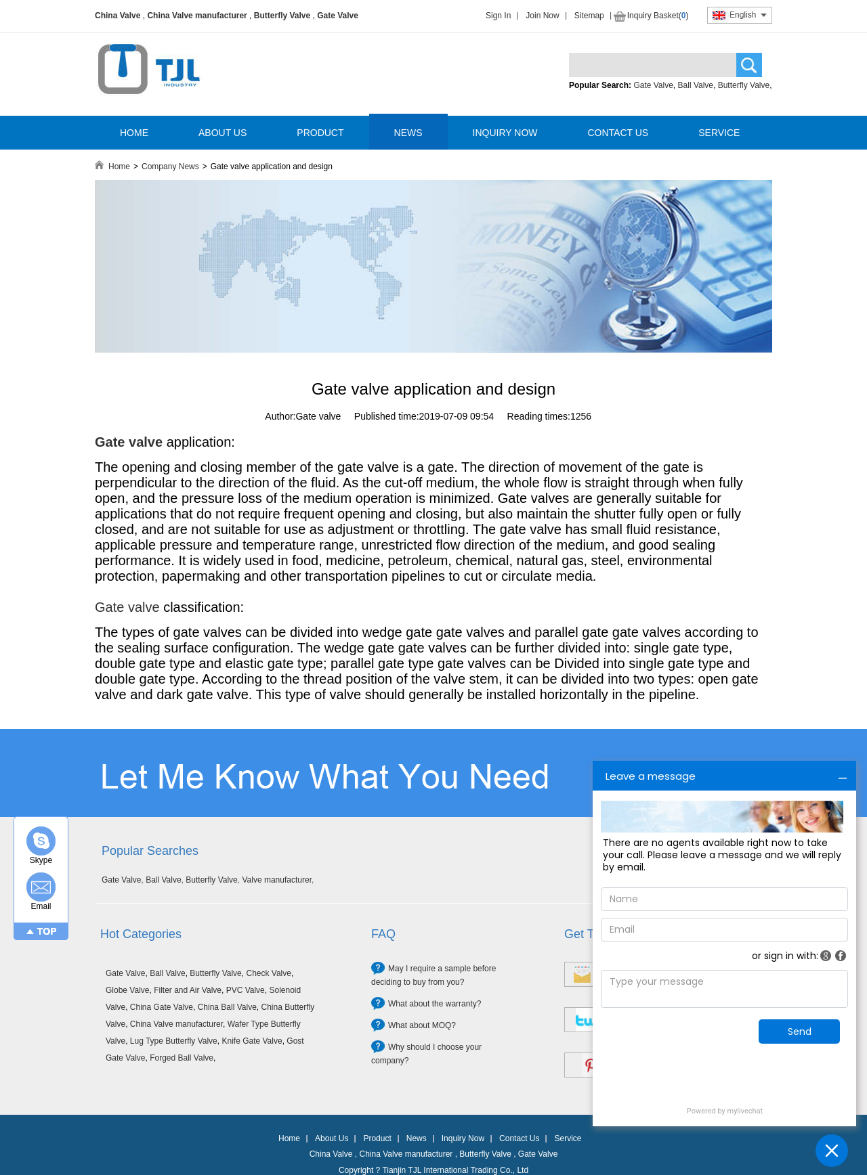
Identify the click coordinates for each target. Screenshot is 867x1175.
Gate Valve (337, 15)
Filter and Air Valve (187, 990)
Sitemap (589, 15)
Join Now (542, 15)
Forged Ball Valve (181, 1058)
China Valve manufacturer (197, 15)
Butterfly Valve (282, 15)
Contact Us (519, 1138)
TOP (47, 931)
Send (799, 1031)
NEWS (408, 132)
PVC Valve (245, 990)
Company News (170, 166)
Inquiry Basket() (658, 15)
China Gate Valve (161, 1007)
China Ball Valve (227, 1007)
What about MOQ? (422, 1025)
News (416, 1138)
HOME (134, 132)
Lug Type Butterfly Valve (173, 1041)
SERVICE (719, 132)
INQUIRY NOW (505, 132)
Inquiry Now (463, 1138)
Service (567, 1138)
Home (119, 166)
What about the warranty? (434, 1003)
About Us (331, 1138)
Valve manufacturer (277, 880)
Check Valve (268, 973)
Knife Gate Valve (251, 1041)
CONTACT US (617, 132)
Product (377, 1138)
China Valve (117, 15)
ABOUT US (222, 132)
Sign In (498, 15)
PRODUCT (320, 132)
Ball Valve (695, 85)
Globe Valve (127, 990)
